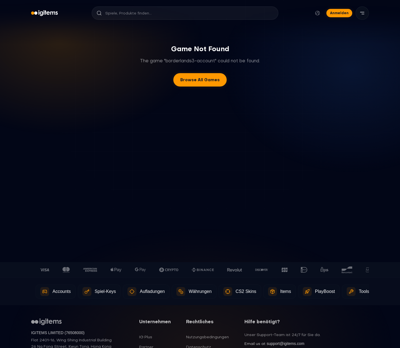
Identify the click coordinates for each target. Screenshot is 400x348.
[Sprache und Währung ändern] (317, 13)
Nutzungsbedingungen (207, 336)
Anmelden (339, 13)
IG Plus (145, 336)
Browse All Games (200, 80)
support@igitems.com (285, 343)
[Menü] (362, 13)
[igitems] (44, 13)
